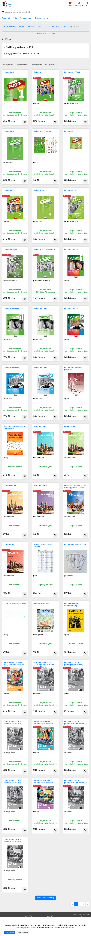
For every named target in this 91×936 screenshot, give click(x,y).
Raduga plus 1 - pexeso (42, 131)
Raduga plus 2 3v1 (71, 190)
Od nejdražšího (50, 64)
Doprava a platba (26, 18)
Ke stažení (6, 18)
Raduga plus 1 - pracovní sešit (45, 249)
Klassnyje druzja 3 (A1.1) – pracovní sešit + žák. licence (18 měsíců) (75, 782)
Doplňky (35, 162)
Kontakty (46, 18)
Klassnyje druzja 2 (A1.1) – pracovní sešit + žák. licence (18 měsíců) (75, 723)
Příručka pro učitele (9, 753)
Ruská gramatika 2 (71, 426)
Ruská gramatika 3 (10, 485)
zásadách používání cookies (26, 928)
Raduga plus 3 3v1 (10, 249)
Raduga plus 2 (69, 131)
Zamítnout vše (22, 932)
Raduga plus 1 (9, 72)
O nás (14, 18)
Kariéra (38, 18)
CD (4, 103)
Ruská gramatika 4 (40, 485)
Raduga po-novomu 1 (72, 249)
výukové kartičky (69, 576)
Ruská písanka (9, 544)
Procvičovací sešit (39, 457)
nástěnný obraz (38, 635)
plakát (35, 576)
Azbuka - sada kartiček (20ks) (75, 544)
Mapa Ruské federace (41, 603)
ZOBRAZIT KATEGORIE (45, 34)
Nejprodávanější (22, 64)
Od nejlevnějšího (36, 64)
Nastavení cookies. (68, 928)
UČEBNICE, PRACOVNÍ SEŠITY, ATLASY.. (33, 27)
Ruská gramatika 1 (40, 426)
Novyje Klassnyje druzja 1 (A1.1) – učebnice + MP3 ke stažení (14, 664)
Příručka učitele (8, 162)
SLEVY (17, 54)
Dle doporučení (8, 64)
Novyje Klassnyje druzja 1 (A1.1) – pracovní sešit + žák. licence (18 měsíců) (44, 664)
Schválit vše (9, 932)
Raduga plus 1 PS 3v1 (72, 72)
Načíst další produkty (45, 898)
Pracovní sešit (7, 339)
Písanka (66, 694)
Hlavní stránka (10, 27)
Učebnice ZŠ (55, 27)
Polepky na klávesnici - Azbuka (15, 603)
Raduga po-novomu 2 (72, 308)
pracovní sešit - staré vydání (41, 280)
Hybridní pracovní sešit (71, 103)
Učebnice (36, 103)
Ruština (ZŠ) (67, 27)
